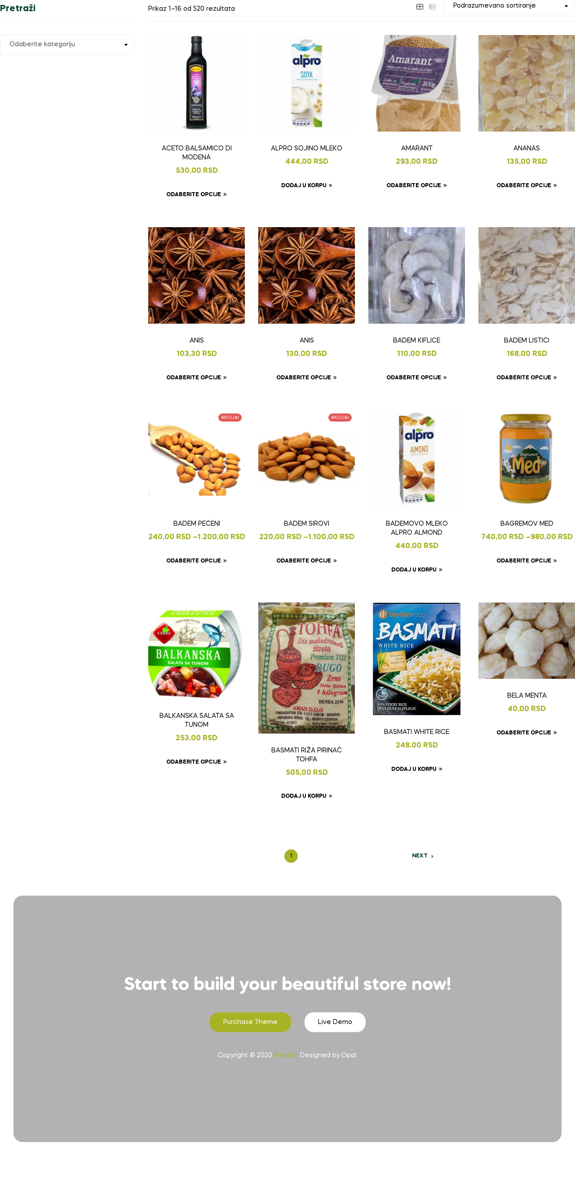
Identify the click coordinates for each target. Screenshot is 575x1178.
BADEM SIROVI (306, 524)
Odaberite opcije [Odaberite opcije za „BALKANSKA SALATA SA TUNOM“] (193, 762)
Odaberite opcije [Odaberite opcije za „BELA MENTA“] (523, 733)
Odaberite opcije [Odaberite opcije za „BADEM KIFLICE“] (413, 378)
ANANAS (526, 148)
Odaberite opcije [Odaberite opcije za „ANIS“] (193, 378)
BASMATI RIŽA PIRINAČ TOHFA (306, 755)
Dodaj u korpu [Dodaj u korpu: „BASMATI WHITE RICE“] (414, 769)
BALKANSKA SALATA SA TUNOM (196, 720)
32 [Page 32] (383, 856)
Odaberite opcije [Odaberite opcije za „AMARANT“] (413, 186)
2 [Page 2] (306, 856)
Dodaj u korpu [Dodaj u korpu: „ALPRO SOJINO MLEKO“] (304, 186)
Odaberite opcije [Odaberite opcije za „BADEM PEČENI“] (193, 561)
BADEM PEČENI (196, 524)
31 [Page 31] (368, 856)
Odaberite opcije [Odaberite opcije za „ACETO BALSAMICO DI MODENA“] (193, 195)
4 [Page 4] (337, 856)
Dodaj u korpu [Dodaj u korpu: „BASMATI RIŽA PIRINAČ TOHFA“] (304, 796)
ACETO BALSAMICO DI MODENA (197, 153)
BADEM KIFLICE (416, 341)
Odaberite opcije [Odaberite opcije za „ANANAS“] (523, 186)
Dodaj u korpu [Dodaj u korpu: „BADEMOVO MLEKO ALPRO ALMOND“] (414, 570)
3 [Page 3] (321, 856)
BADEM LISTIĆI (526, 341)
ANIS (197, 341)
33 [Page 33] (398, 856)
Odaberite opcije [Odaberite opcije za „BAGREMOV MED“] (523, 561)
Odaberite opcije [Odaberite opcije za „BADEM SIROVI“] (303, 561)
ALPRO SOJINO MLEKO (306, 148)
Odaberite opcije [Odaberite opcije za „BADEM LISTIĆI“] (523, 378)
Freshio (285, 1055)
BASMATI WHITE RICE (416, 732)
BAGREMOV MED (526, 524)
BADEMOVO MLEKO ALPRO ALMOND (417, 528)
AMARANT (417, 148)
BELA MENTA (527, 696)
